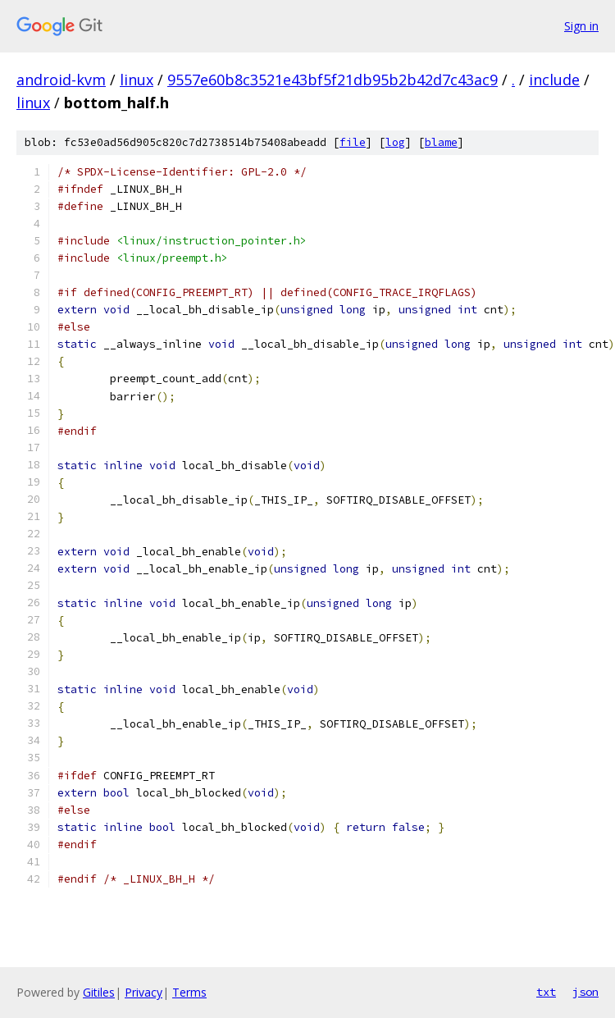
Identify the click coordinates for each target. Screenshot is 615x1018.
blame (441, 142)
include (554, 79)
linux (136, 79)
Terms (189, 992)
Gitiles (99, 992)
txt (546, 991)
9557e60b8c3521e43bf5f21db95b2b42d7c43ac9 (332, 79)
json (585, 991)
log (395, 142)
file (352, 142)
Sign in (581, 26)
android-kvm (61, 79)
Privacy (143, 992)
